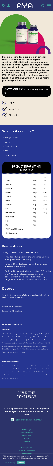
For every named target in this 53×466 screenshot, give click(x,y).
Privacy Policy (26, 447)
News (26, 438)
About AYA (26, 435)
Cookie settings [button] (9, 462)
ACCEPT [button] (21, 462)
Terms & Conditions (26, 450)
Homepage (26, 429)
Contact (26, 441)
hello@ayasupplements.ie (27, 419)
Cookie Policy (26, 453)
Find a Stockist (26, 432)
